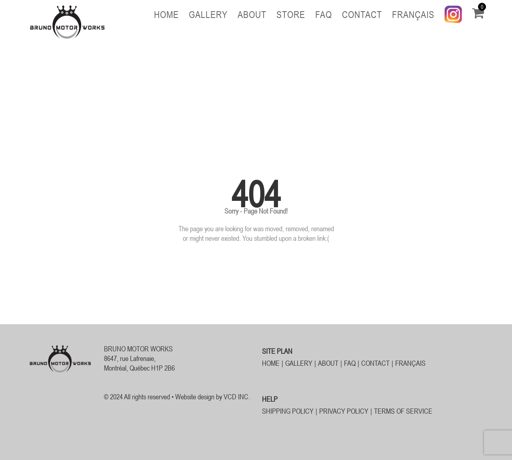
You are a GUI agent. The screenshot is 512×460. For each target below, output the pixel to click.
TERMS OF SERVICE (403, 411)
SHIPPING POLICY (288, 411)
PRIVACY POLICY (343, 411)
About (252, 14)
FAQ (323, 14)
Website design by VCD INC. (212, 397)
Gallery (208, 14)
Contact (362, 14)
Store (290, 14)
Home (166, 14)
